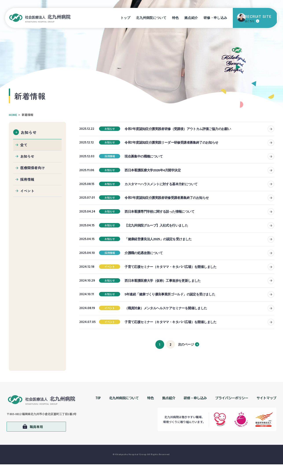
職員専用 (36, 429)
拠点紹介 (191, 19)
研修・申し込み (216, 19)
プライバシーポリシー (231, 400)
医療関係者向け (32, 168)
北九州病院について (152, 19)
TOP (98, 400)
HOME (13, 115)
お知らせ (29, 132)
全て (23, 145)
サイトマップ (266, 400)
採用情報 (27, 180)
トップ (126, 19)
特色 (176, 19)
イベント (27, 192)
